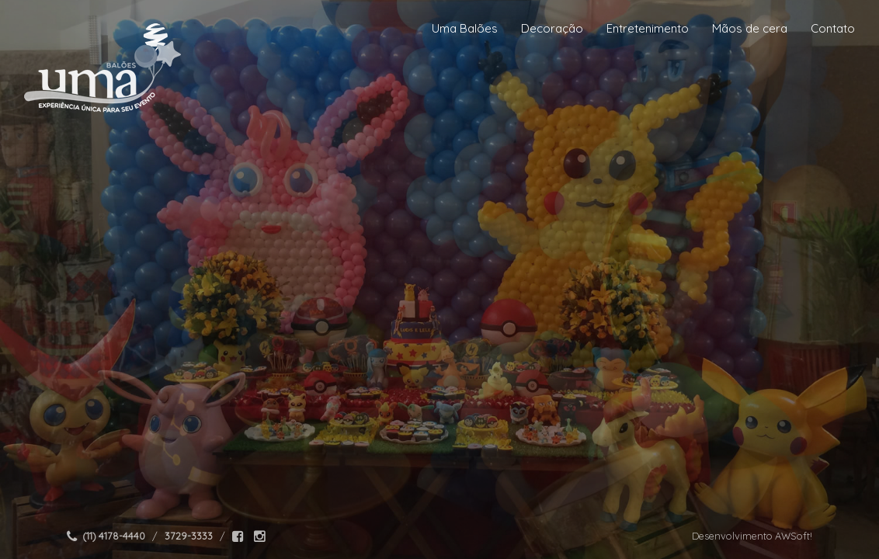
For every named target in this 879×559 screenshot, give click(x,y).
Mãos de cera (749, 28)
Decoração (552, 28)
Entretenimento (647, 28)
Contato (833, 28)
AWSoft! (793, 535)
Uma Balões (465, 28)
